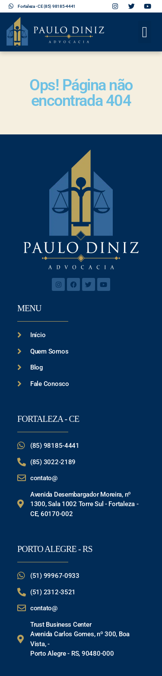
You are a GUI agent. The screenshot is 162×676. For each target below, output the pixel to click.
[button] (144, 32)
